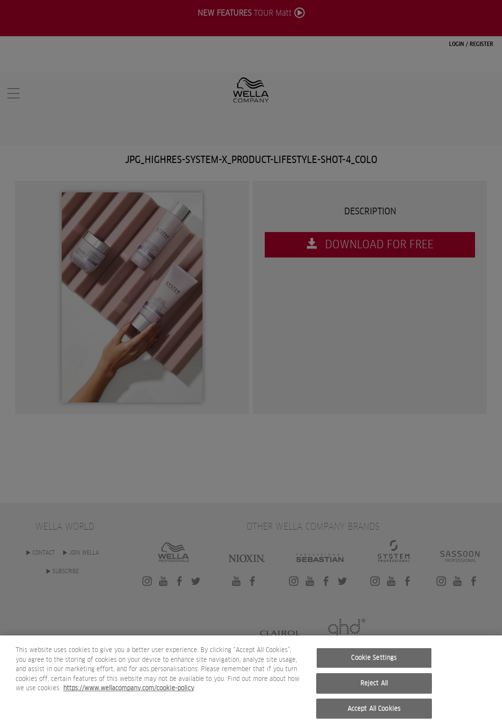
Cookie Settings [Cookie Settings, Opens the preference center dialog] (374, 665)
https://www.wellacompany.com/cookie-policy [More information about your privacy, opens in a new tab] (128, 695)
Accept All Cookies (374, 715)
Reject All (374, 690)
